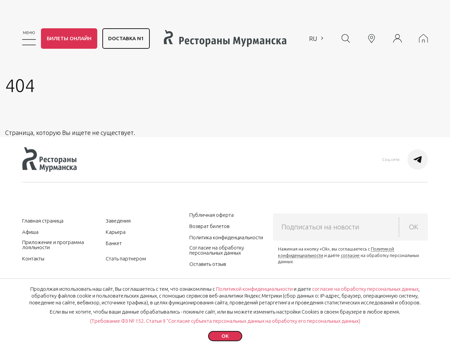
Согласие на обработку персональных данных (216, 250)
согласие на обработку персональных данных (365, 289)
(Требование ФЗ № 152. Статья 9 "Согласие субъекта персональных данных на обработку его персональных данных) (225, 321)
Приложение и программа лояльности (53, 245)
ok (225, 336)
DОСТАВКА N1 (126, 38)
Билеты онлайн (69, 38)
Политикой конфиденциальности (254, 289)
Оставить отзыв (207, 264)
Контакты (33, 258)
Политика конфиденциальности (226, 237)
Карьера (116, 232)
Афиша (30, 232)
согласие (350, 255)
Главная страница (42, 220)
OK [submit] (413, 227)
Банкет (114, 243)
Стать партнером (126, 258)
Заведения (118, 220)
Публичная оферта (211, 214)
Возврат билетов (209, 226)
